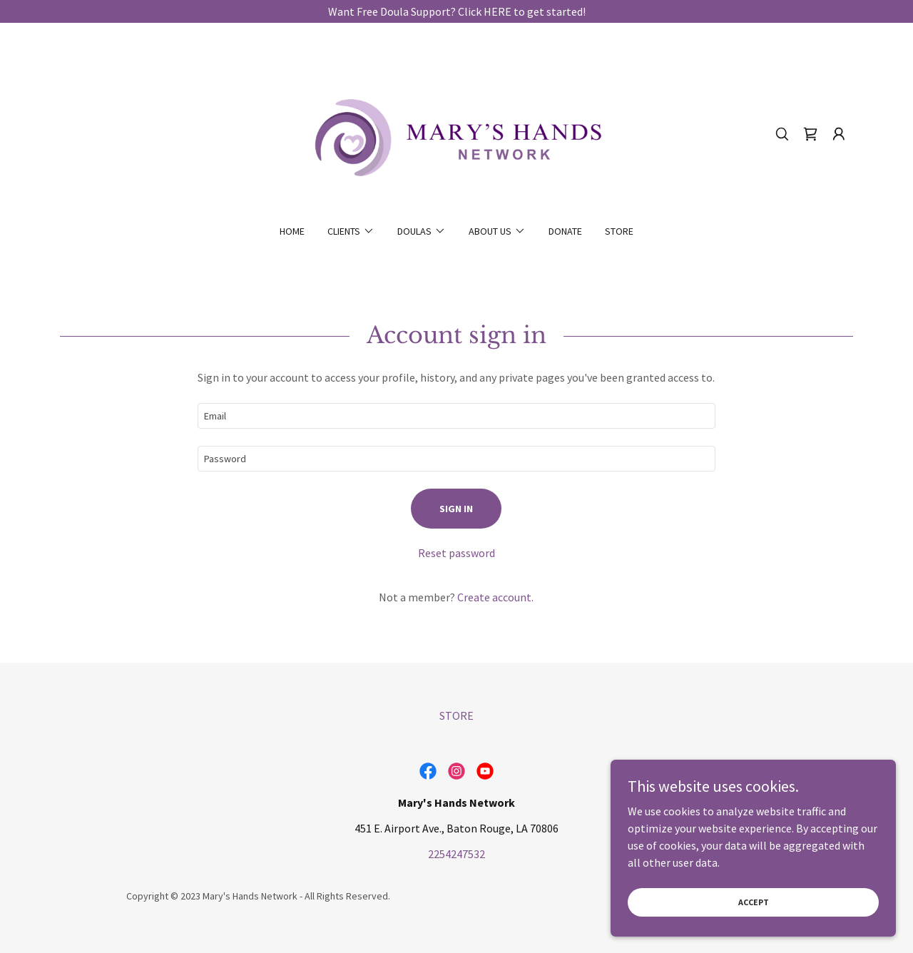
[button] (839, 134)
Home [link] (292, 231)
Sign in (456, 508)
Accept (753, 902)
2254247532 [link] (456, 854)
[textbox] (456, 416)
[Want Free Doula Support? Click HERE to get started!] (456, 11)
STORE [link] (619, 231)
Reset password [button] (456, 553)
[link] (457, 133)
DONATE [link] (565, 231)
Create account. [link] (495, 597)
